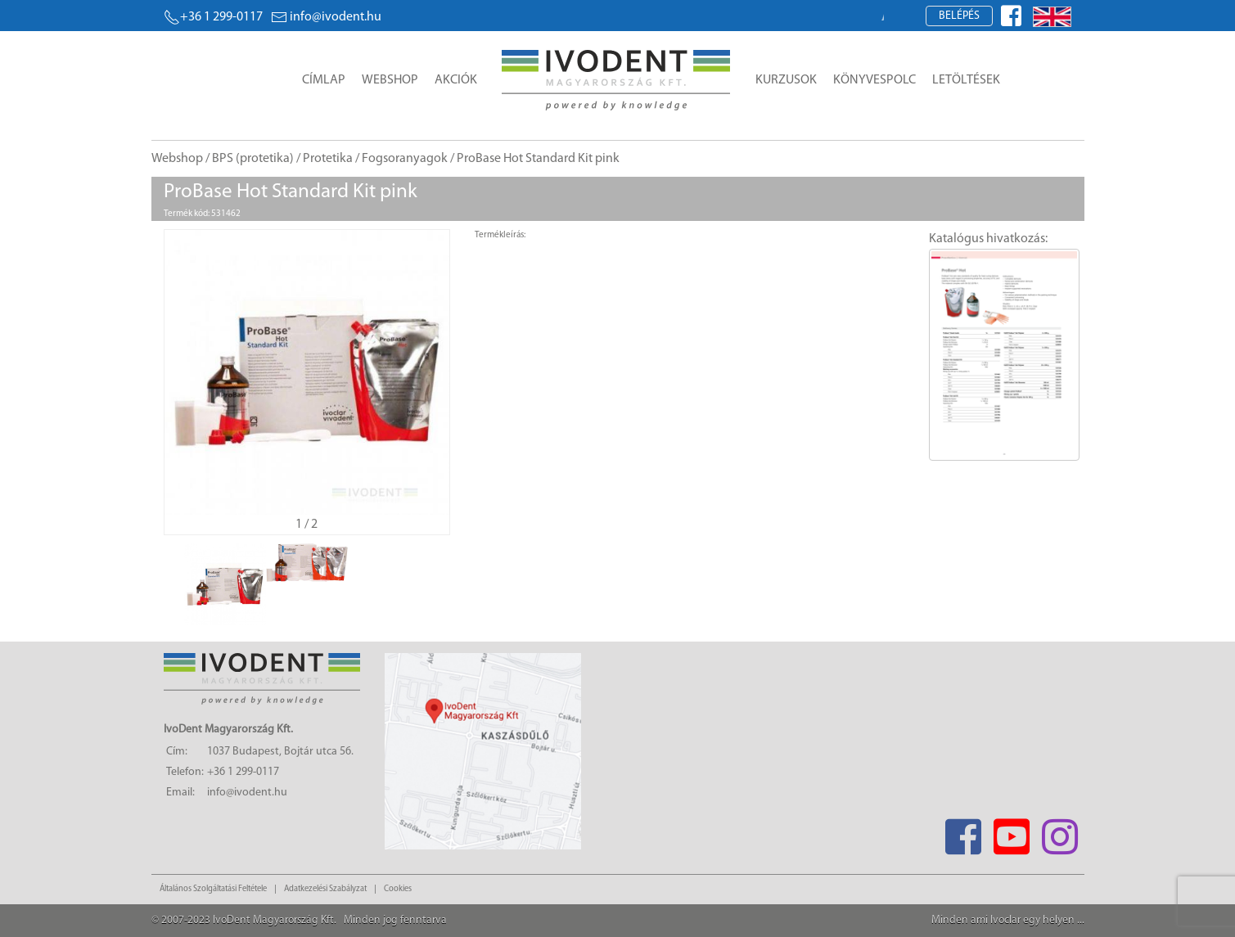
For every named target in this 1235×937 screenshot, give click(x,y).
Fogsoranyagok (405, 158)
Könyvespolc (874, 80)
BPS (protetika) (253, 158)
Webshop (390, 80)
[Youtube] (1012, 832)
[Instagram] (1060, 832)
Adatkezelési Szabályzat (325, 889)
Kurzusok (786, 80)
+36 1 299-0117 (213, 17)
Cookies (398, 889)
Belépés (959, 16)
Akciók (456, 80)
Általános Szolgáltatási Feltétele (213, 889)
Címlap (323, 80)
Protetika (328, 158)
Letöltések (966, 80)
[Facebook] (964, 832)
